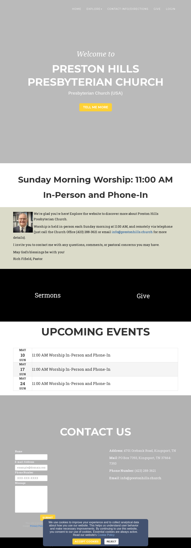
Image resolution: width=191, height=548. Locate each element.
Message (20, 483)
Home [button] (76, 10)
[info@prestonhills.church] (132, 232)
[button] (95, 107)
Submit (47, 517)
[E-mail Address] (31, 468)
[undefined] (48, 295)
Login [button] (170, 10)
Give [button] (157, 10)
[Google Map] (143, 511)
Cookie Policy (106, 534)
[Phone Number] (31, 478)
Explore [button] (94, 10)
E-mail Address (24, 462)
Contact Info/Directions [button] (127, 10)
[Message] (31, 499)
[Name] (31, 457)
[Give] (143, 296)
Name (18, 451)
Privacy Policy (37, 525)
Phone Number (24, 472)
